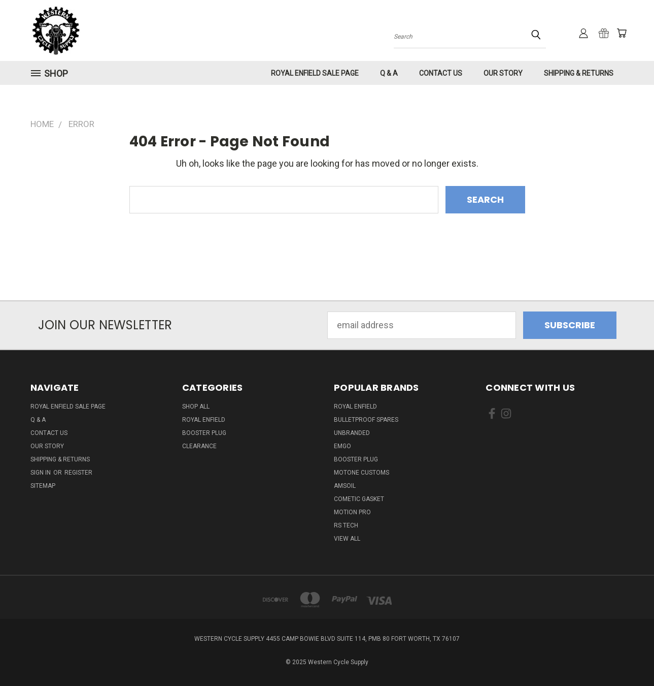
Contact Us (440, 73)
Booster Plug (204, 432)
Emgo (342, 446)
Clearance (199, 446)
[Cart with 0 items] (621, 33)
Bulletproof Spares (366, 419)
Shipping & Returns (578, 73)
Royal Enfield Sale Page (315, 73)
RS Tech (346, 525)
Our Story (503, 73)
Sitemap (42, 485)
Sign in (41, 472)
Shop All (196, 406)
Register (78, 472)
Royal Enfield (203, 419)
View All (347, 538)
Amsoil (345, 485)
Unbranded (352, 432)
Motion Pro (352, 512)
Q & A (389, 73)
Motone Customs (361, 472)
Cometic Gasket (359, 499)
